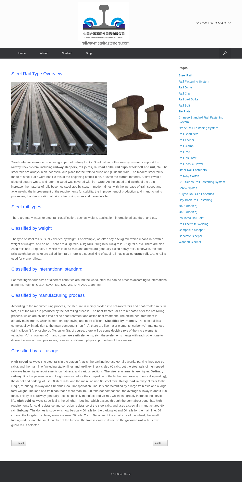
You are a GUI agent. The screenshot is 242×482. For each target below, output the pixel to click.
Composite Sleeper (192, 230)
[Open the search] (225, 53)
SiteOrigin (118, 474)
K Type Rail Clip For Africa (196, 194)
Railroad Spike (189, 99)
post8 (160, 443)
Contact (67, 53)
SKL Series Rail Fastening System (202, 182)
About (44, 53)
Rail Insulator (187, 158)
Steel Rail (185, 75)
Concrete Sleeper (190, 236)
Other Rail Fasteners (193, 170)
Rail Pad (184, 152)
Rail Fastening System (194, 81)
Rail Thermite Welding (193, 224)
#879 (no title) (188, 212)
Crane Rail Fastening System (198, 128)
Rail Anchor (186, 140)
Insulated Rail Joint (191, 218)
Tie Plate (185, 111)
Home (22, 53)
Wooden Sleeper (190, 242)
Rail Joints (186, 87)
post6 (19, 443)
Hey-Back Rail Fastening (195, 200)
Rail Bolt (184, 105)
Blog (89, 53)
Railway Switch (189, 176)
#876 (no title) (188, 206)
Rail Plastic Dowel (191, 164)
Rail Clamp (186, 146)
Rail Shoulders (189, 134)
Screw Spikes (188, 188)
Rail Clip (184, 93)
